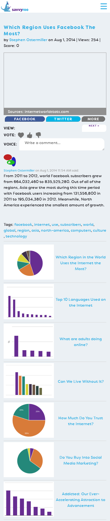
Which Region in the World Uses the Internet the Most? (81, 263)
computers (81, 230)
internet (42, 224)
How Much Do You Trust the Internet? (80, 420)
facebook (23, 224)
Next (93, 126)
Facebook (25, 119)
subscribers (70, 224)
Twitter (63, 119)
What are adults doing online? (81, 341)
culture (99, 230)
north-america (55, 230)
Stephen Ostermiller (28, 39)
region (23, 230)
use (55, 224)
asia (35, 230)
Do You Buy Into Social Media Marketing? (81, 460)
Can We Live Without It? (81, 381)
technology (16, 236)
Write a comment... (61, 144)
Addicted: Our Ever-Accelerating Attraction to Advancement (80, 499)
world (88, 224)
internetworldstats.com (47, 111)
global (9, 230)
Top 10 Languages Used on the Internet (81, 302)
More (93, 119)
